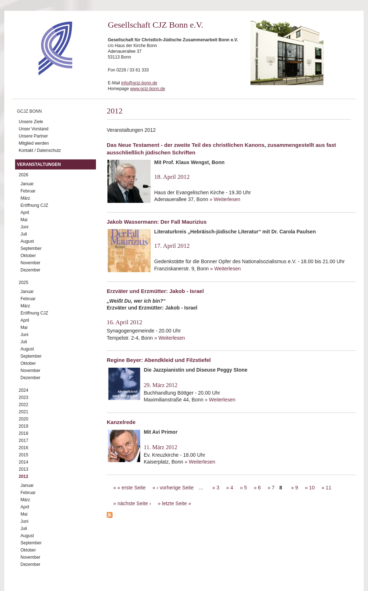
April (24, 212)
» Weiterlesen (225, 199)
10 (312, 487)
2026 (23, 174)
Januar (27, 183)
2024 (23, 390)
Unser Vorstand (34, 128)
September (31, 248)
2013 (23, 469)
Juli (23, 234)
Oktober (28, 255)
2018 (23, 433)
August (27, 241)
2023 (23, 397)
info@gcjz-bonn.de (139, 82)
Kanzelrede (121, 422)
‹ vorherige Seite (175, 487)
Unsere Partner (33, 136)
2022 (23, 404)
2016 (23, 447)
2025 (23, 282)
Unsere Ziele (31, 121)
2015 (23, 454)
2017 (23, 440)
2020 (23, 419)
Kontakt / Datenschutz (40, 150)
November (30, 262)
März (25, 198)
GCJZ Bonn (29, 111)
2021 (23, 411)
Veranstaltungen (39, 164)
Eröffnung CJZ (34, 205)
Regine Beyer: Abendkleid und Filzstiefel (159, 360)
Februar (28, 191)
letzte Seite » (176, 503)
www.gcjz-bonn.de (147, 88)
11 (328, 487)
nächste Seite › (134, 503)
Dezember (30, 270)
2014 (23, 462)
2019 (23, 426)
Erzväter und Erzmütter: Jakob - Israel (155, 291)
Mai (23, 219)
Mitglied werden (34, 143)
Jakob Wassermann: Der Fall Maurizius (157, 222)
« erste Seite (132, 487)
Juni (24, 226)
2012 (23, 476)
